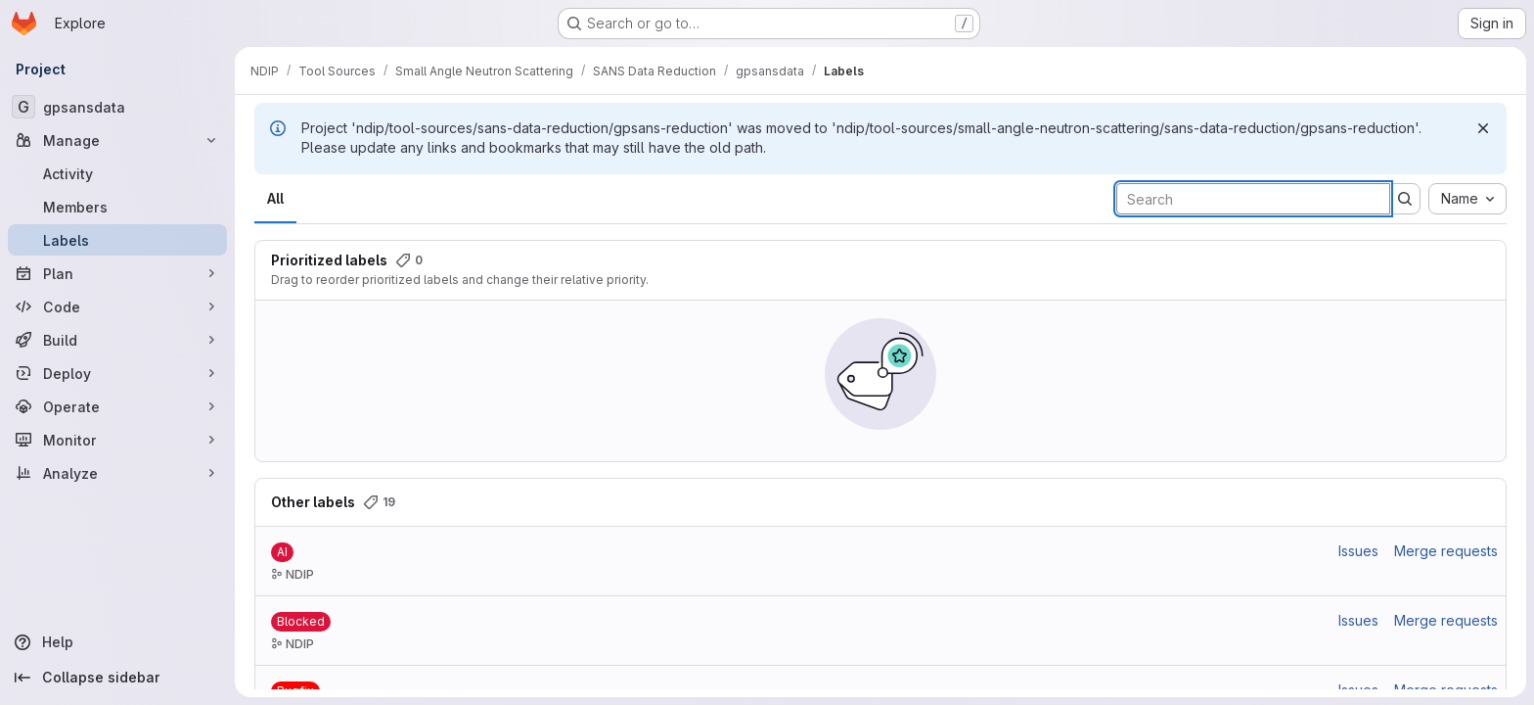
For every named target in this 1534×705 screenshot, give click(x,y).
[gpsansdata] (117, 106)
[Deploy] (117, 373)
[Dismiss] (1483, 128)
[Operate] (117, 406)
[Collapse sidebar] (117, 677)
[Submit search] (1405, 198)
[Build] (117, 339)
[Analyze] (117, 473)
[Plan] (117, 273)
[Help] (117, 642)
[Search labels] (1253, 198)
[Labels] (117, 240)
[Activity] (117, 173)
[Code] (117, 306)
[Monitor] (117, 439)
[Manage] (117, 140)
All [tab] (275, 198)
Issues (1358, 550)
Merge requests (1446, 550)
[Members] (117, 206)
